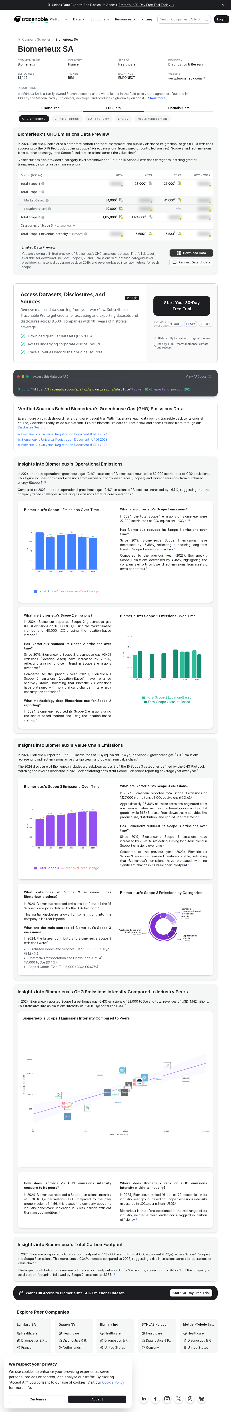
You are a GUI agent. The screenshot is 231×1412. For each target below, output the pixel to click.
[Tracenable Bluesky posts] (201, 1398)
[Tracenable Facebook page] (155, 1398)
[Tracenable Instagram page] (167, 1398)
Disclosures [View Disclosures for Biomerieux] (50, 108)
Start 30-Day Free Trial (191, 1293)
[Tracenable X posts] (178, 1398)
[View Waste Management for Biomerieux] (152, 118)
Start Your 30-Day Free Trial (182, 305)
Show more (156, 98)
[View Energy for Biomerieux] (123, 118)
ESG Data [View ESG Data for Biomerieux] (113, 108)
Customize (38, 1399)
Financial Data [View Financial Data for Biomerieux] (179, 108)
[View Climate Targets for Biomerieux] (67, 118)
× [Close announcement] (222, 5)
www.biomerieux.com (187, 78)
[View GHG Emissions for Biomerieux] (34, 118)
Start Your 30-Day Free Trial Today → (146, 5)
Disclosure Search (31, 427)
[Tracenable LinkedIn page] (143, 1398)
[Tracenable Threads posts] (190, 1398)
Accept (97, 1399)
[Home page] (31, 19)
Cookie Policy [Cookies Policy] (113, 1382)
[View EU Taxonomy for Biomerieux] (98, 118)
